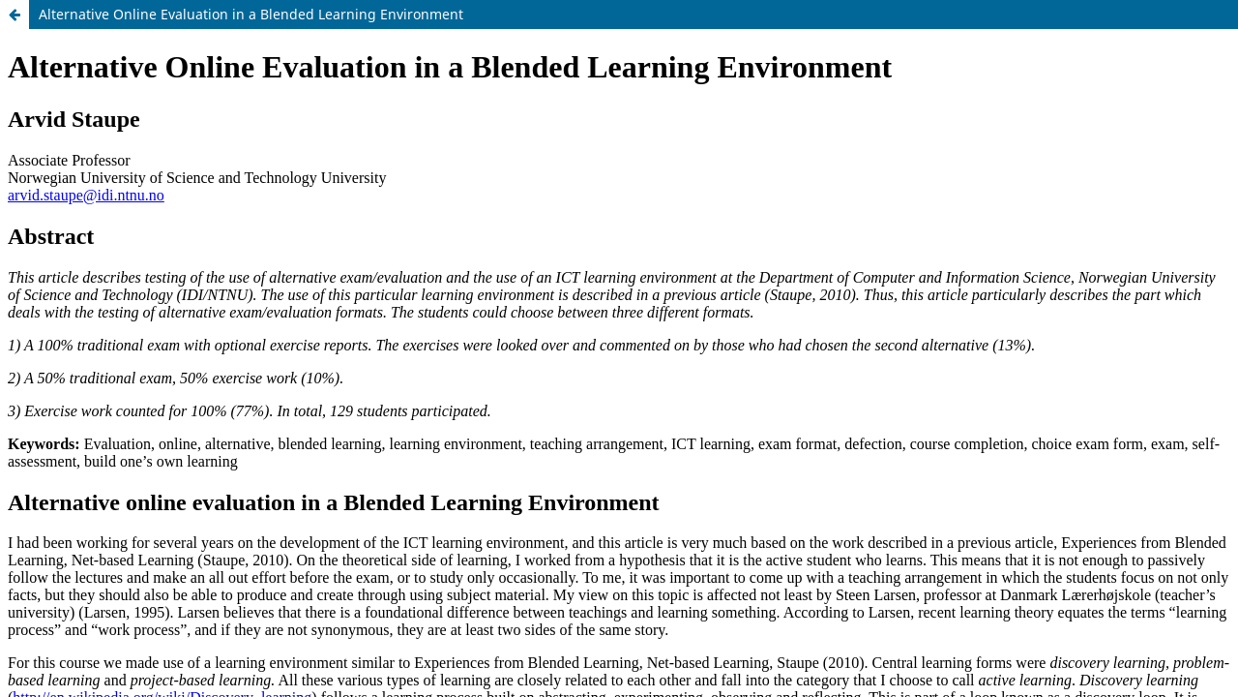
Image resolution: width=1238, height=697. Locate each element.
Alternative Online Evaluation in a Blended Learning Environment (251, 14)
